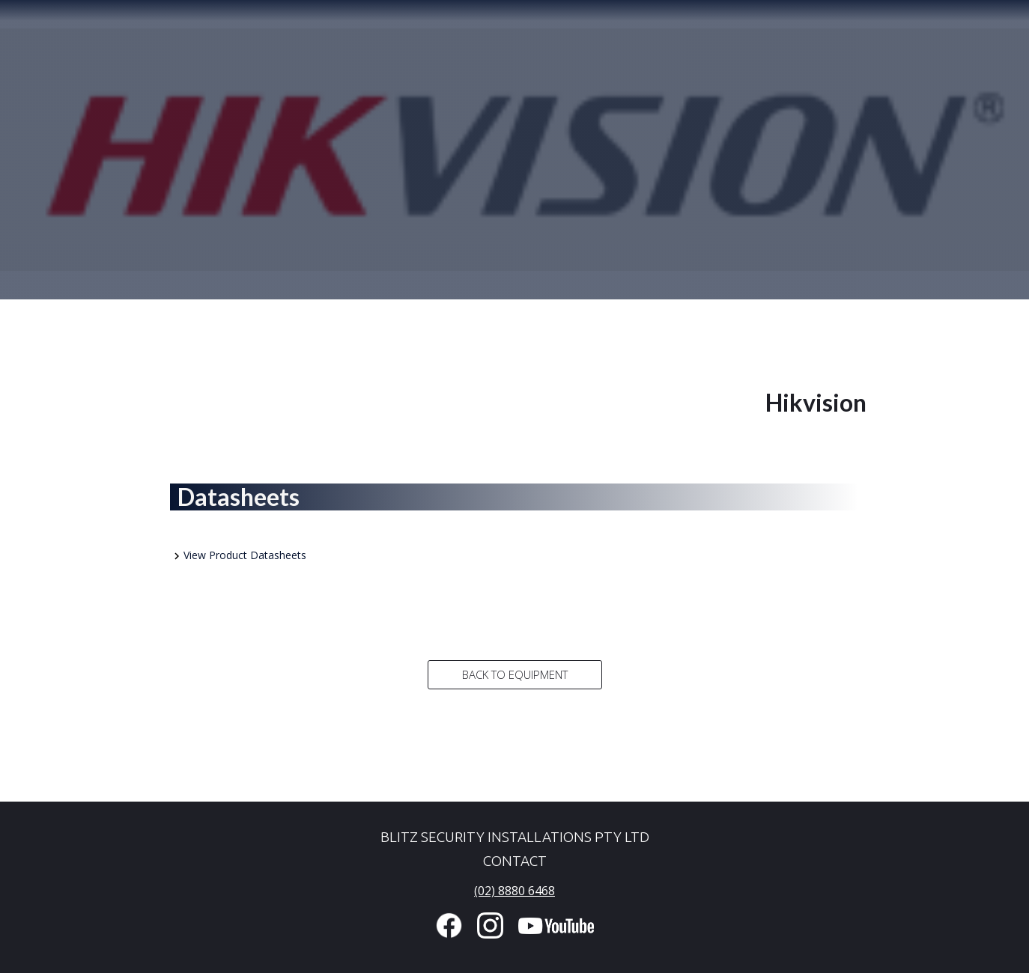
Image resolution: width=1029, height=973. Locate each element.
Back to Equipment (515, 674)
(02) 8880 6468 (514, 890)
